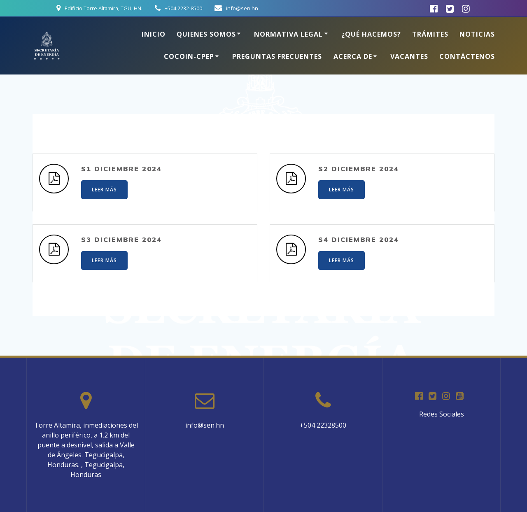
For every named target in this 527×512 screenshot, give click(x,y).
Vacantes (409, 56)
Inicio (154, 34)
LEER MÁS (104, 189)
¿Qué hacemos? (371, 34)
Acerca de (352, 56)
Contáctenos (467, 56)
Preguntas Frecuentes (277, 56)
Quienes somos (206, 34)
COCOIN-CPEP (189, 56)
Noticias (477, 34)
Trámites (430, 34)
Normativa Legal (288, 34)
